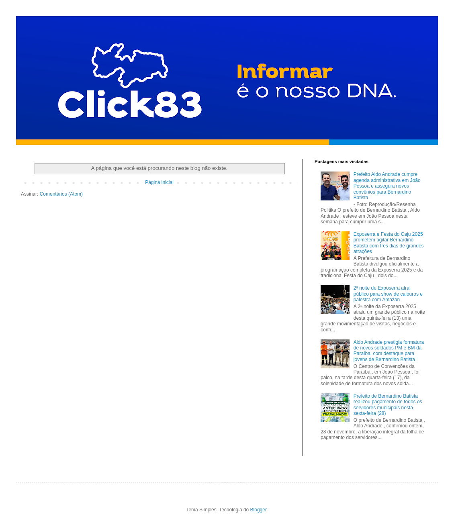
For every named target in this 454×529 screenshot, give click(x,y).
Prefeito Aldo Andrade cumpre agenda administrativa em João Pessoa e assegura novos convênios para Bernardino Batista (387, 186)
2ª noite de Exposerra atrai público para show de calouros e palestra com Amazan (388, 293)
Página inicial (159, 182)
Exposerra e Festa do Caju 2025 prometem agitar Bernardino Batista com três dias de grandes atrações (389, 242)
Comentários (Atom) (61, 194)
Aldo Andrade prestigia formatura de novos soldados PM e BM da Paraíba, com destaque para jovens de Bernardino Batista (389, 350)
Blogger (258, 510)
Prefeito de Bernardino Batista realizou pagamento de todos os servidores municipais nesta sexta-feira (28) (388, 404)
